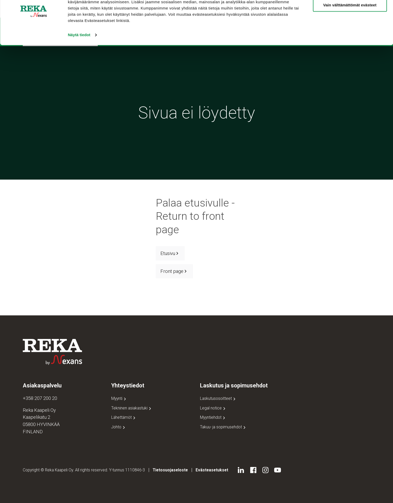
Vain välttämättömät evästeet (349, 28)
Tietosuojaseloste (170, 469)
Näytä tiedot (79, 58)
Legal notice (213, 408)
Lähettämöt (123, 417)
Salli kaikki (350, 13)
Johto (118, 426)
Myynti (119, 398)
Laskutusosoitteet (218, 398)
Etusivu (170, 253)
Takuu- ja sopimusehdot (223, 426)
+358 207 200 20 (40, 398)
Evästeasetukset (212, 469)
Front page (174, 271)
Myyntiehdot (213, 417)
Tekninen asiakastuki (131, 408)
